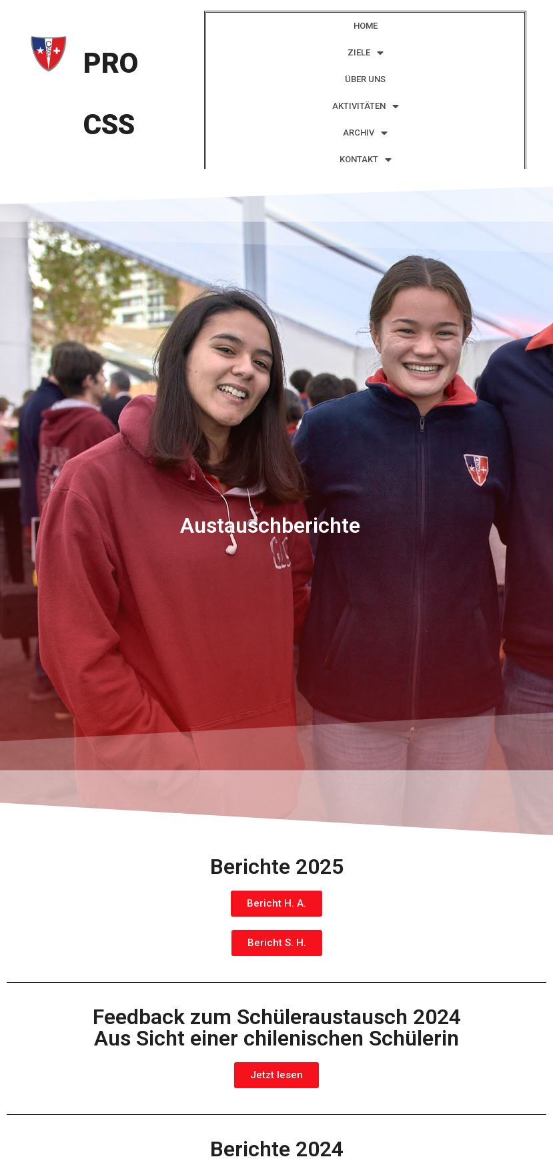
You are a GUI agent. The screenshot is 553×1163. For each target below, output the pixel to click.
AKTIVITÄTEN (365, 106)
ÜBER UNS (365, 79)
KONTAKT (366, 160)
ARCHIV (365, 133)
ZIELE (366, 53)
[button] (276, 904)
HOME (366, 26)
